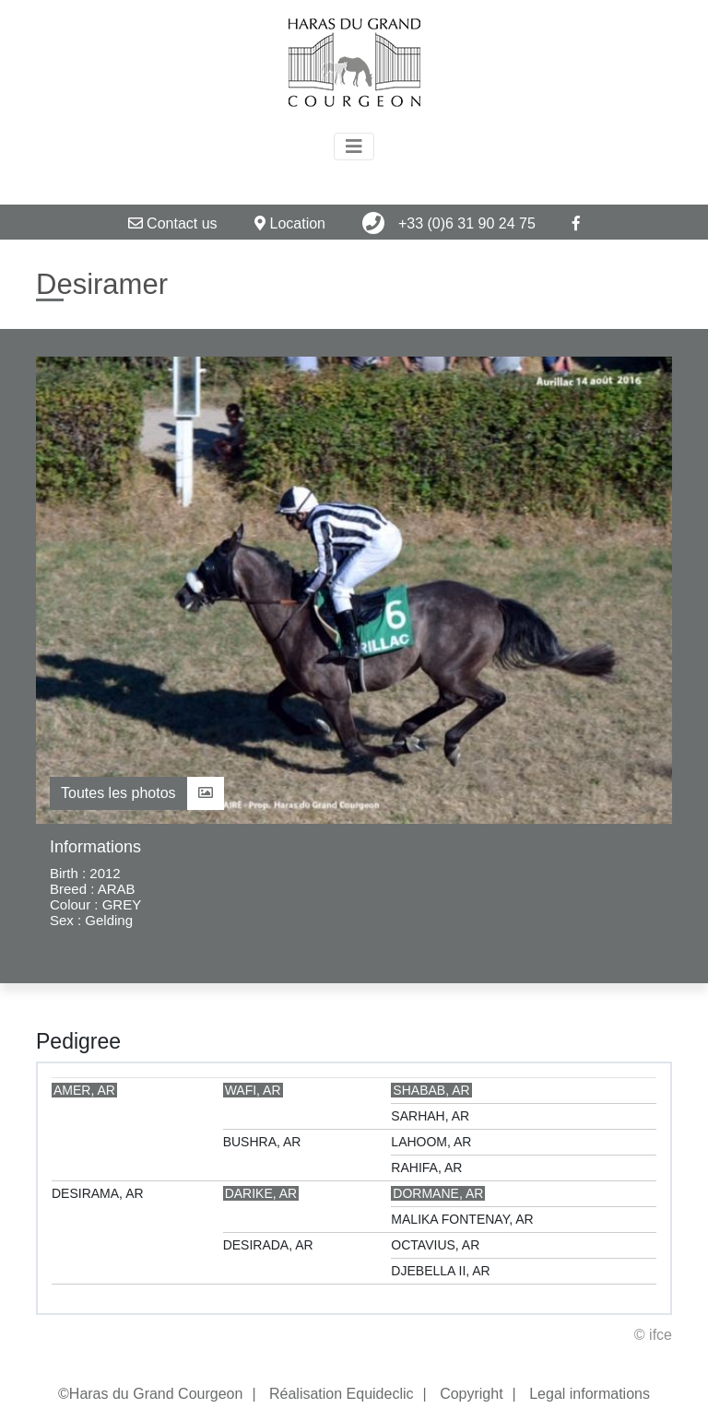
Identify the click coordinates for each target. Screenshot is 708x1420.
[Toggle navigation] (354, 146)
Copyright (471, 1394)
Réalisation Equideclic (341, 1394)
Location (289, 223)
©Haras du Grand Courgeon (150, 1394)
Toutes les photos (137, 793)
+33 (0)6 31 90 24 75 (448, 223)
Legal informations (589, 1394)
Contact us (173, 223)
